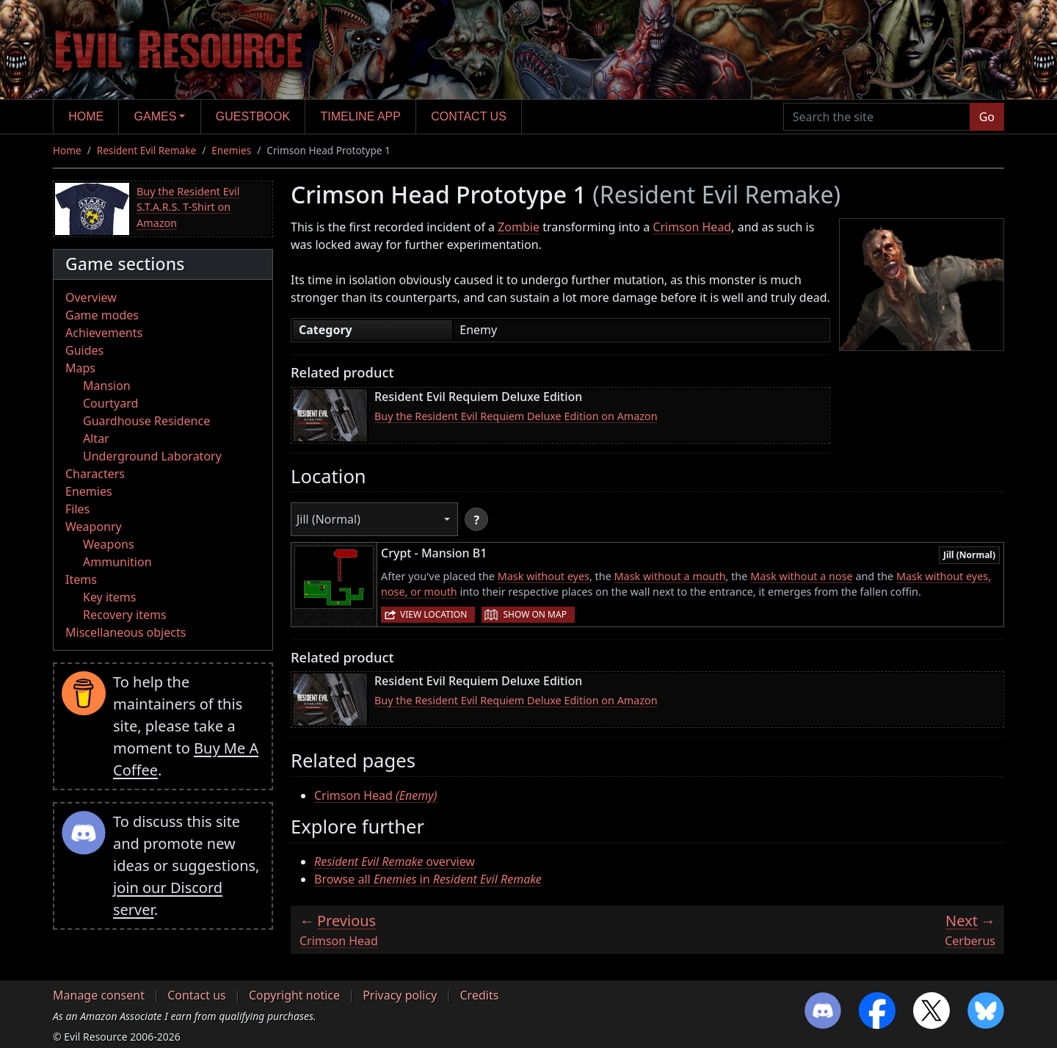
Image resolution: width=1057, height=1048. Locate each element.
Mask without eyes (543, 576)
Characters (95, 474)
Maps (80, 368)
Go (987, 117)
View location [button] (433, 614)
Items (81, 579)
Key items (109, 597)
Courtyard (110, 403)
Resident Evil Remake (146, 150)
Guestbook (253, 116)
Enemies (231, 150)
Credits (479, 995)
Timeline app (361, 116)
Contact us (468, 116)
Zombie (519, 227)
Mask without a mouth (670, 576)
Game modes (102, 315)
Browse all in (428, 879)
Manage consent (99, 995)
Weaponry (93, 526)
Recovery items (125, 615)
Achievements (103, 333)
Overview (91, 297)
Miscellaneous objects (125, 632)
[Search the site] (876, 117)
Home (85, 116)
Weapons (108, 544)
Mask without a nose (801, 576)
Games (155, 116)
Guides (84, 350)
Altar (96, 438)
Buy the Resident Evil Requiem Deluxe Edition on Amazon (516, 416)
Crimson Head (692, 227)
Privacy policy (400, 995)
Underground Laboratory (152, 456)
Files (77, 509)
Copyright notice (294, 995)
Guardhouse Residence (146, 421)
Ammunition (117, 562)
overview (394, 861)
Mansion (107, 385)
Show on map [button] (534, 614)
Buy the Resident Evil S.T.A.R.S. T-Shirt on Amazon (188, 207)
